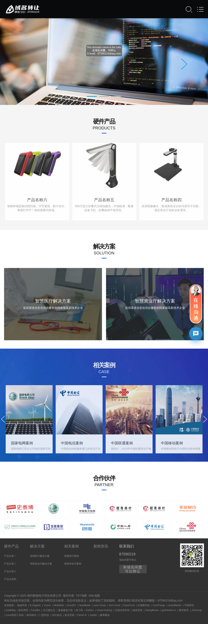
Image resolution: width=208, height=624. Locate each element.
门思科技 (44, 615)
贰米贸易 (69, 615)
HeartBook (84, 605)
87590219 (127, 554)
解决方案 (37, 546)
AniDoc (90, 610)
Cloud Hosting (104, 610)
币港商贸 (189, 605)
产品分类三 (10, 571)
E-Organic (35, 605)
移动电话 (31, 615)
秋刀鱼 (79, 610)
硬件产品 (11, 546)
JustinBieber (174, 605)
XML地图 (94, 595)
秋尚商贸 (23, 610)
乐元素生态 (49, 610)
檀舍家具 (184, 610)
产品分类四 (10, 579)
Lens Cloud (99, 605)
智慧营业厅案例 (72, 563)
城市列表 (68, 595)
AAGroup (197, 610)
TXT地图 (81, 595)
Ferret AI (82, 615)
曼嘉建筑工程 (65, 610)
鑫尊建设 (105, 615)
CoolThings (159, 605)
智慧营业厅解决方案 (41, 563)
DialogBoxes (152, 610)
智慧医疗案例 (71, 556)
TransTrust (129, 605)
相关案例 (71, 546)
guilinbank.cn (169, 610)
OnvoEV (71, 605)
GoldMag (11, 610)
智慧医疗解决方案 (40, 556)
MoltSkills (59, 605)
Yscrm (47, 605)
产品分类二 (10, 563)
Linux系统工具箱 (15, 615)
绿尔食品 (57, 615)
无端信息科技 (122, 610)
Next (184, 64)
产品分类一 (10, 556)
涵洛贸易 (137, 610)
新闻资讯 (100, 546)
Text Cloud (114, 605)
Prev (24, 64)
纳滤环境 (22, 605)
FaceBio (35, 610)
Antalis (93, 615)
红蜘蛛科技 (144, 605)
